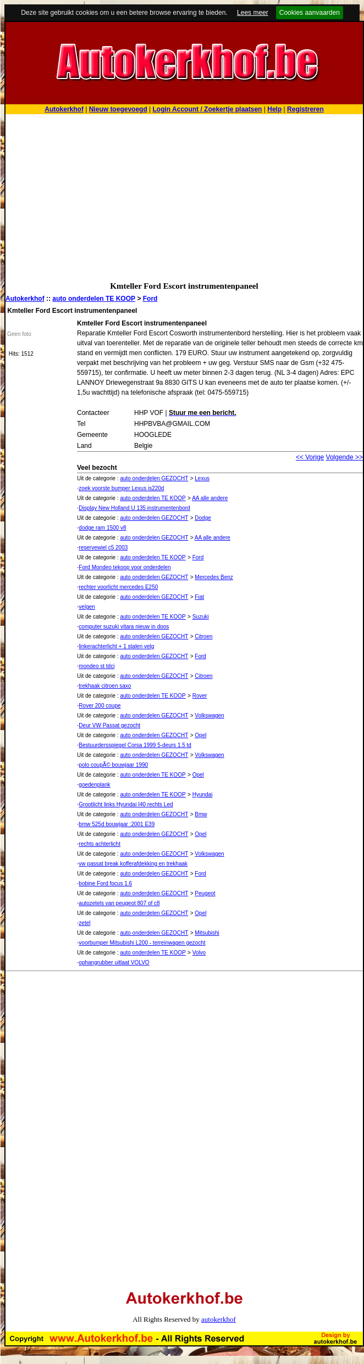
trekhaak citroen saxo (105, 686)
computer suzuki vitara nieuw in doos (124, 627)
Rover (199, 696)
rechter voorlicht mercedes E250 (118, 587)
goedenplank (94, 785)
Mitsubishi (207, 933)
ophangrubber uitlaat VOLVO (114, 962)
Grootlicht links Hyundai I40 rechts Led (126, 804)
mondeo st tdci (96, 666)
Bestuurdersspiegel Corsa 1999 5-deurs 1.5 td (135, 745)
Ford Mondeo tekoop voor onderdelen (124, 567)
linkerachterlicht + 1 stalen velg (116, 646)
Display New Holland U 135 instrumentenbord (134, 508)
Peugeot (205, 893)
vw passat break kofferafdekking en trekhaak (133, 864)
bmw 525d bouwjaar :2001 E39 (117, 824)
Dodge (203, 518)
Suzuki (200, 617)
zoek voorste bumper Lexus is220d (121, 488)
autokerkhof (218, 1319)
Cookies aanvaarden (309, 12)
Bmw (201, 814)
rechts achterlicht (99, 844)
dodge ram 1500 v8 (102, 528)
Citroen (203, 636)
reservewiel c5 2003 (103, 548)
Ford (150, 298)
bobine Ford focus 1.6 (105, 883)
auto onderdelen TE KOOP (93, 298)
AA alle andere (210, 498)
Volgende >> (344, 457)
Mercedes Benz (214, 577)
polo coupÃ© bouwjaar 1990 (113, 765)
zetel (84, 923)
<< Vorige (310, 457)
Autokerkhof (25, 298)
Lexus (202, 478)
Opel (200, 735)
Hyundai (202, 795)
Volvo (199, 953)
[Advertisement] (184, 196)
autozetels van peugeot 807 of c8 (119, 903)
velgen (87, 607)
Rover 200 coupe (99, 706)
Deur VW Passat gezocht (109, 725)
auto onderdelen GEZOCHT (154, 478)
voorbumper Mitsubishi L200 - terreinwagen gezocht (142, 943)
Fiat (199, 597)
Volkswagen (209, 715)
